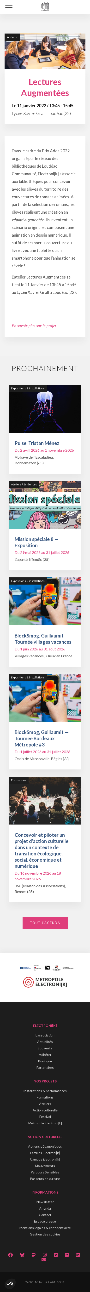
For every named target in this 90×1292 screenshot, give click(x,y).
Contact (45, 1215)
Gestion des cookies (45, 1234)
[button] (10, 1284)
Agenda (45, 1208)
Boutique (45, 1061)
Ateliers (45, 1104)
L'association (45, 1035)
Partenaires (45, 1067)
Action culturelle (45, 1110)
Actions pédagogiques (45, 1146)
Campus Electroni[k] (45, 1159)
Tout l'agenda (45, 923)
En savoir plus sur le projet (34, 326)
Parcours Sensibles (45, 1172)
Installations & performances (45, 1091)
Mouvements (45, 1166)
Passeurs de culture (45, 1179)
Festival (45, 1117)
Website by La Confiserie (45, 1281)
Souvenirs (45, 1048)
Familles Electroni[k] (45, 1153)
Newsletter (45, 1202)
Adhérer (45, 1055)
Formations (45, 1097)
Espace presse (45, 1221)
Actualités (45, 1042)
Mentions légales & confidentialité (45, 1228)
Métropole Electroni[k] (45, 1123)
